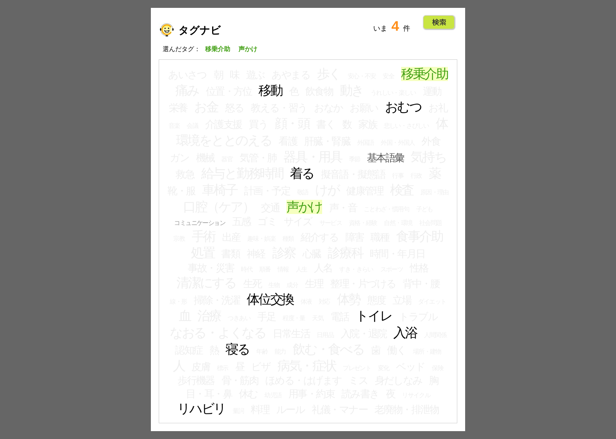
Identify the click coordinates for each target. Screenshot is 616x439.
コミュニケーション (199, 223)
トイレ (374, 316)
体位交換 (270, 299)
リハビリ (201, 409)
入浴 (405, 333)
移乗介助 (424, 74)
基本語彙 (385, 157)
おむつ (403, 107)
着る (302, 173)
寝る (237, 349)
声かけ (304, 207)
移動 (270, 90)
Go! (439, 22)
